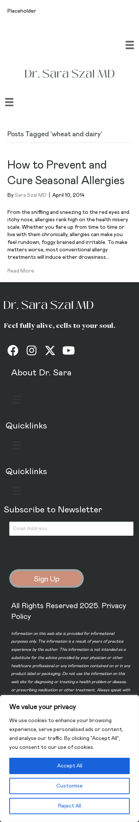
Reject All (69, 806)
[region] (69, 758)
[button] (13, 350)
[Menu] (129, 45)
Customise (69, 786)
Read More (20, 271)
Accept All (69, 766)
